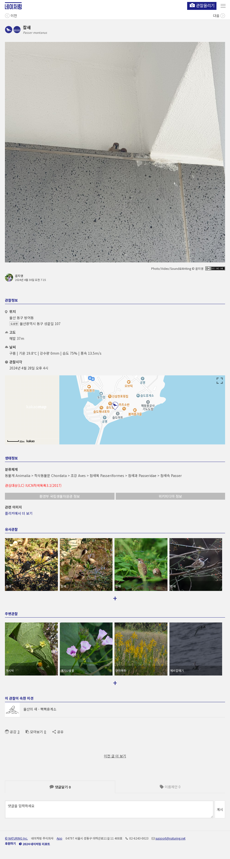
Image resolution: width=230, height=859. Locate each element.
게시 (220, 809)
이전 (11, 15)
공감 (10, 731)
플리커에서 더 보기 (19, 513)
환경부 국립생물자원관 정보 (59, 496)
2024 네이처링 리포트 (34, 844)
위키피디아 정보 (170, 496)
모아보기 (34, 731)
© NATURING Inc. (16, 838)
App (59, 838)
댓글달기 (60, 787)
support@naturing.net (170, 838)
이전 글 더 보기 (115, 755)
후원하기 (10, 843)
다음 (219, 15)
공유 (57, 731)
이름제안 (170, 786)
